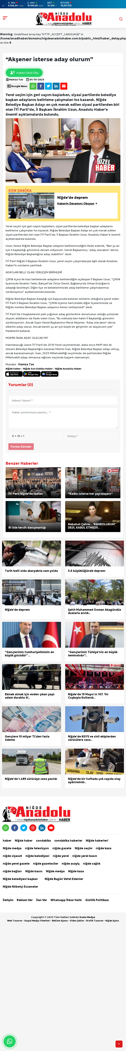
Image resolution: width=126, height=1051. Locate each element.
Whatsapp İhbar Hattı (66, 900)
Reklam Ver (25, 900)
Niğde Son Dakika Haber (38, 368)
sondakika (43, 840)
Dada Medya (87, 917)
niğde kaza (103, 848)
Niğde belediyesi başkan (20, 879)
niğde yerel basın (84, 856)
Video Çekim (77, 920)
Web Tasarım (14, 920)
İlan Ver (41, 900)
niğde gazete (61, 848)
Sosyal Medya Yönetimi (37, 920)
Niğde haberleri (97, 840)
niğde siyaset (12, 856)
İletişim (8, 900)
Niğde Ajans (112, 920)
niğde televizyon (37, 848)
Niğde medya (12, 848)
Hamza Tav (14, 79)
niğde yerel (61, 856)
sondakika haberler (68, 840)
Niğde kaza (76, 871)
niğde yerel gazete (16, 863)
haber (7, 840)
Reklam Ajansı (60, 920)
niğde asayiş (71, 863)
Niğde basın (33, 871)
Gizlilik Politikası (97, 900)
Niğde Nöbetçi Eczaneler (20, 886)
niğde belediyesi (37, 856)
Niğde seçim (83, 848)
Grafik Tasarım (94, 920)
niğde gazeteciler (45, 863)
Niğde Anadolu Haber (68, 368)
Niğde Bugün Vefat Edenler (64, 879)
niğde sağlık (91, 863)
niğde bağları (12, 871)
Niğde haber (13, 368)
